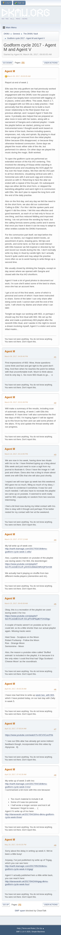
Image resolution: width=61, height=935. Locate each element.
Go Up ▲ (40, 928)
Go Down (7, 63)
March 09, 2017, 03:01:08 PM (16, 402)
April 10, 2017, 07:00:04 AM (15, 729)
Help (18, 928)
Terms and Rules (28, 928)
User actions (51, 63)
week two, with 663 (45, 695)
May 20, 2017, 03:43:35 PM (15, 845)
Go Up (6, 905)
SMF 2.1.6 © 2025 (23, 932)
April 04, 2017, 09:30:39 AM (15, 689)
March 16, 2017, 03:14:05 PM (16, 454)
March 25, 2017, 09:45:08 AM (16, 603)
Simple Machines (38, 932)
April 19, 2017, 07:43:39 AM (15, 774)
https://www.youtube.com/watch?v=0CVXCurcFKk (29, 735)
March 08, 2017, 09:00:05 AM (18, 76)
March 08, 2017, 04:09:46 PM (16, 356)
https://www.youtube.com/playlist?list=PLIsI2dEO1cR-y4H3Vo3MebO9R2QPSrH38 (28, 565)
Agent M (10, 71)
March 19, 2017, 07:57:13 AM (16, 539)
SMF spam (20, 910)
